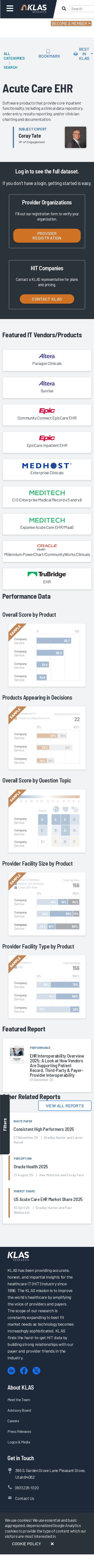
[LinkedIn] (11, 1371)
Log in (21, 171)
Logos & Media (18, 1442)
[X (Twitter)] (36, 1371)
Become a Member (69, 23)
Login (24, 24)
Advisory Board (19, 1410)
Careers (13, 1420)
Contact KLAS (47, 299)
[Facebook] (24, 1371)
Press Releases (19, 1431)
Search (10, 67)
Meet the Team (18, 1399)
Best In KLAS (82, 53)
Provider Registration (47, 235)
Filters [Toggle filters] (4, 1124)
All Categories (14, 55)
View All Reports (65, 1105)
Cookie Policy (26, 1543)
